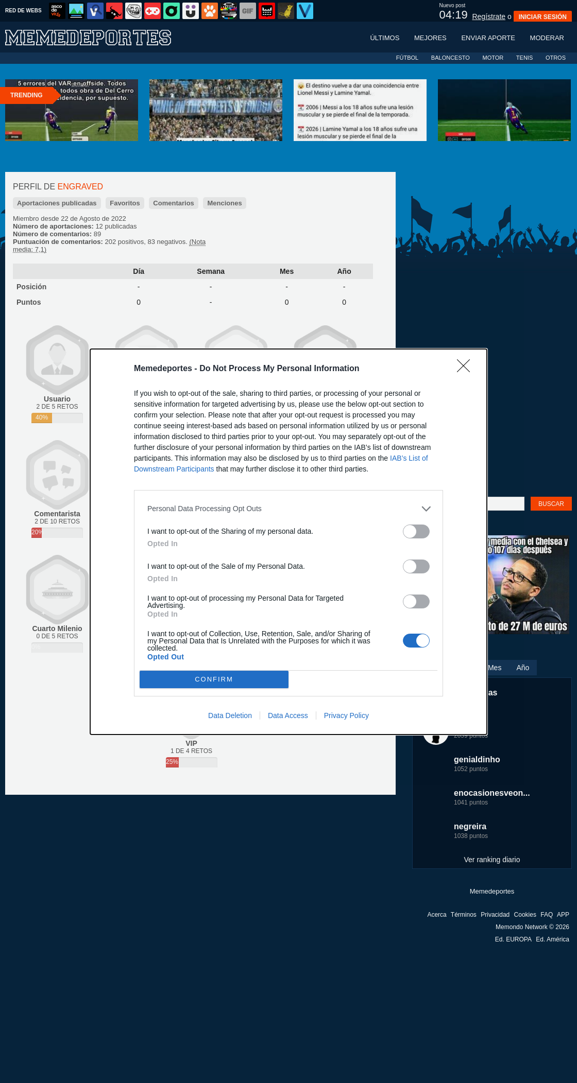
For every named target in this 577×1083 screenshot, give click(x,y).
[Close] (467, 369)
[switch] (416, 531)
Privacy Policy (346, 715)
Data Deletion (230, 715)
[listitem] (288, 508)
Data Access (288, 715)
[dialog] (288, 542)
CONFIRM (214, 679)
